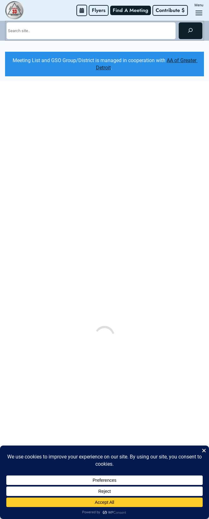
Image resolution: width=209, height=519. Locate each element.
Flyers (98, 10)
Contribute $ (170, 10)
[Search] (190, 30)
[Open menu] (199, 13)
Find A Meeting (130, 10)
